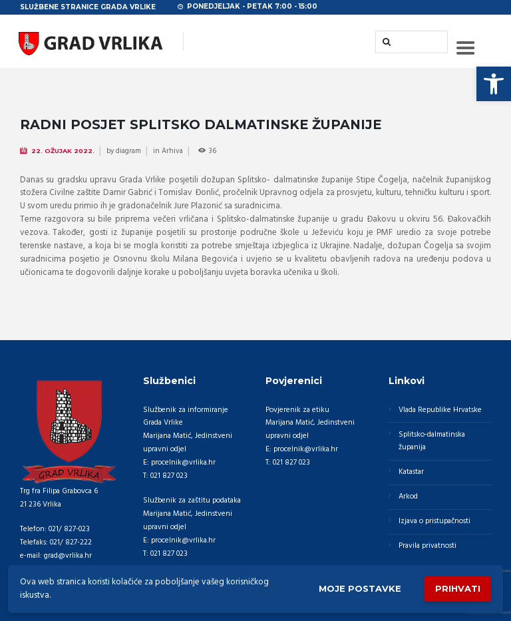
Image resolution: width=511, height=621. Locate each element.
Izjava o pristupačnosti (434, 521)
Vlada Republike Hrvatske (440, 410)
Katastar (411, 472)
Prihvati (457, 588)
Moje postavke (360, 588)
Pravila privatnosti (427, 546)
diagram (128, 151)
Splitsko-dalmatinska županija (432, 441)
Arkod (408, 497)
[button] (493, 84)
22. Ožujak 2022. (62, 150)
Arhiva (172, 151)
